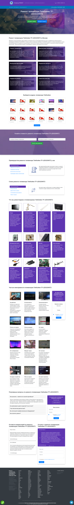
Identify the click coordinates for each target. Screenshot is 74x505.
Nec (38, 476)
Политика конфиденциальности (47, 500)
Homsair (29, 484)
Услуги (11, 7)
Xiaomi (48, 492)
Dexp (19, 494)
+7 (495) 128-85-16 (60, 3)
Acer (19, 471)
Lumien (39, 471)
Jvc (28, 491)
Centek (20, 491)
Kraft (29, 493)
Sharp (39, 496)
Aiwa (19, 473)
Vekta (48, 487)
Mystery (39, 474)
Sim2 (48, 470)
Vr (47, 491)
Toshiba (48, 485)
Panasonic (40, 485)
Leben (29, 494)
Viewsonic (49, 488)
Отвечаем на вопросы (29, 2)
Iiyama (29, 487)
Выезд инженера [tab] (14, 188)
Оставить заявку (32, 21)
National (39, 475)
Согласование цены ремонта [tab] (16, 192)
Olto (38, 482)
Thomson (49, 482)
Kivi (28, 492)
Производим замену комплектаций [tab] (17, 173)
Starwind (49, 476)
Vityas (48, 490)
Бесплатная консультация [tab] (15, 171)
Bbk (19, 485)
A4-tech (20, 470)
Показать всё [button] (37, 125)
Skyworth (49, 473)
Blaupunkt (20, 487)
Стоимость (16, 7)
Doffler (20, 497)
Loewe (39, 470)
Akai (19, 474)
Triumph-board (50, 486)
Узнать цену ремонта (37, 143)
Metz (39, 473)
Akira (19, 475)
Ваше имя (59, 305)
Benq (19, 486)
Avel (19, 481)
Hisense (29, 481)
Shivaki (39, 497)
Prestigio (39, 488)
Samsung (39, 492)
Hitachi (29, 482)
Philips (39, 486)
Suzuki (48, 479)
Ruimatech (40, 491)
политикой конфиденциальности (49, 459)
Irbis (29, 490)
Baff (19, 484)
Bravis (20, 490)
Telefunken (49, 481)
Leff (29, 496)
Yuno (48, 493)
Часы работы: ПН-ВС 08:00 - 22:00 (58, 7)
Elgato (29, 470)
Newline (39, 480)
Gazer (29, 476)
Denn (19, 493)
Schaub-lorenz (40, 494)
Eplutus (29, 473)
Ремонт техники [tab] (14, 194)
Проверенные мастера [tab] (15, 169)
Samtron (39, 493)
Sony (48, 474)
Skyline (48, 471)
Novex (39, 481)
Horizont (29, 485)
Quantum (39, 490)
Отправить (59, 317)
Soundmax (49, 475)
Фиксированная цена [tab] (15, 165)
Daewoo (20, 492)
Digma (20, 496)
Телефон (58, 310)
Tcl (47, 480)
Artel (19, 479)
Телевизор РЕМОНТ (18, 3)
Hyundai (29, 486)
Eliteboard (30, 471)
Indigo (29, 488)
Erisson (29, 474)
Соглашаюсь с (59, 315)
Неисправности (23, 7)
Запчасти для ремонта (39, 2)
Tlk (47, 484)
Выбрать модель (42, 21)
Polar (39, 487)
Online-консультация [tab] (14, 186)
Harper (29, 479)
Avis (19, 482)
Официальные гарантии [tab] (15, 167)
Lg (28, 497)
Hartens (29, 480)
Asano (20, 480)
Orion (39, 484)
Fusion (29, 475)
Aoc (19, 476)
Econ (19, 498)
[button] (40, 437)
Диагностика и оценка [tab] (15, 190)
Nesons (39, 479)
